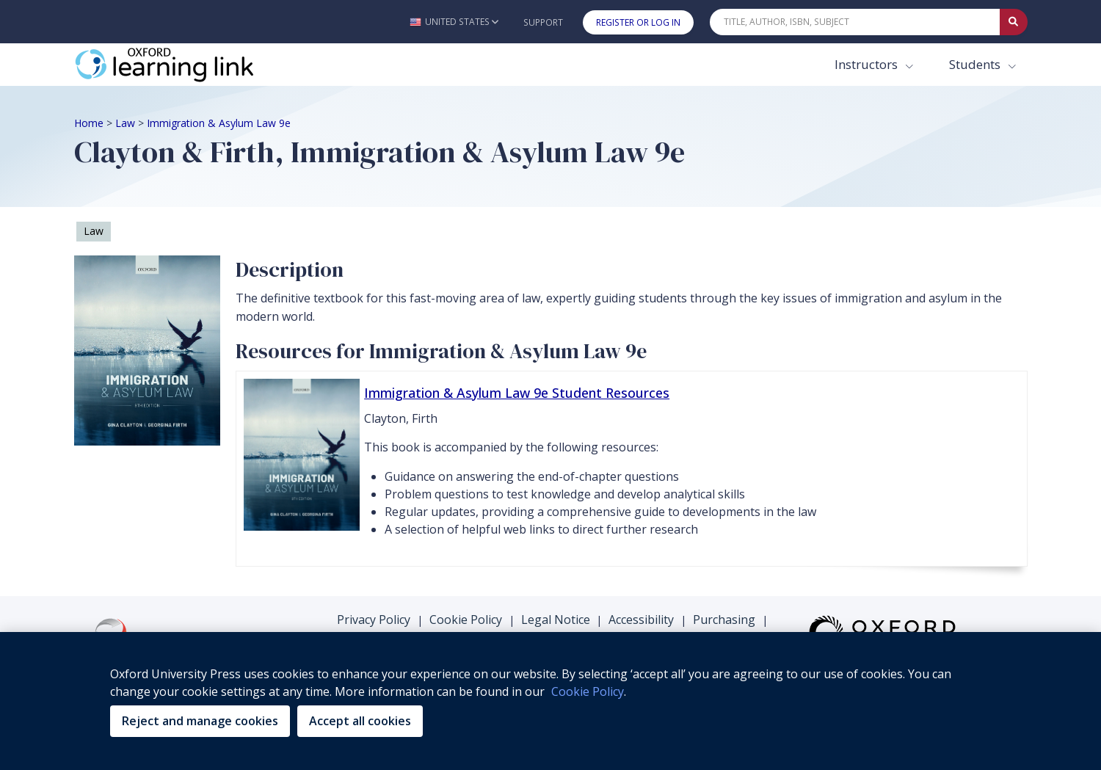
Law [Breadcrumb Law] (125, 123)
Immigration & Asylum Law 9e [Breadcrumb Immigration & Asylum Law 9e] (219, 123)
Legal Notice (555, 619)
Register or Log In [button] (638, 22)
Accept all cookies (360, 721)
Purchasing (724, 619)
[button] (454, 22)
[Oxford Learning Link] (184, 64)
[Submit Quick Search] (1014, 22)
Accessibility (641, 619)
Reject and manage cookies (200, 721)
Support (543, 22)
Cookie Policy (465, 619)
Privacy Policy (373, 619)
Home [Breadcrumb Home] (88, 123)
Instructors (868, 64)
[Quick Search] (855, 22)
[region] (550, 701)
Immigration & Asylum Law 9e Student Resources (516, 393)
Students (976, 64)
